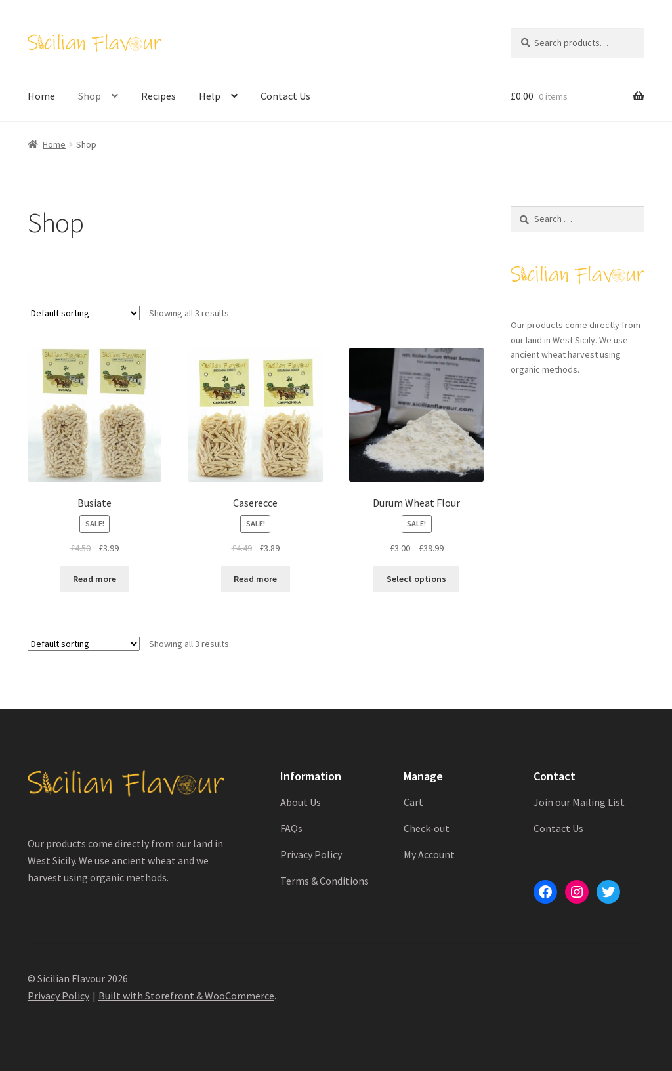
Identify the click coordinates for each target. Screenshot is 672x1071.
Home (41, 95)
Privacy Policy (311, 854)
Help (209, 95)
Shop (89, 95)
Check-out (427, 828)
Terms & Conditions (324, 880)
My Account (429, 854)
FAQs (291, 828)
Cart (413, 801)
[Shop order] (84, 313)
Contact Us (285, 95)
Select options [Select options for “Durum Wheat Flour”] (416, 579)
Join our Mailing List (579, 801)
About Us (300, 801)
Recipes (158, 95)
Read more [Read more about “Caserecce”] (255, 579)
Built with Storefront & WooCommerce (186, 995)
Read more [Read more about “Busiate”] (94, 579)
